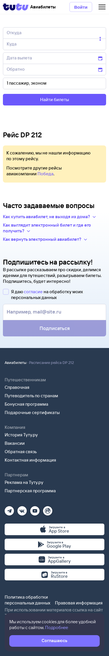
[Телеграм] (9, 509)
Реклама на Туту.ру (24, 482)
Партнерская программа (30, 490)
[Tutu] (15, 7)
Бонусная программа (26, 404)
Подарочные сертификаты (32, 412)
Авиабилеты (15, 362)
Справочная (17, 387)
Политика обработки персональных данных (27, 600)
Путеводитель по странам (31, 395)
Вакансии (15, 443)
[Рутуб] (47, 509)
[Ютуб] (35, 509)
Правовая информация (79, 603)
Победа (45, 173)
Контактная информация (30, 460)
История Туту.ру (21, 435)
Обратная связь (21, 451)
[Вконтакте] (22, 509)
